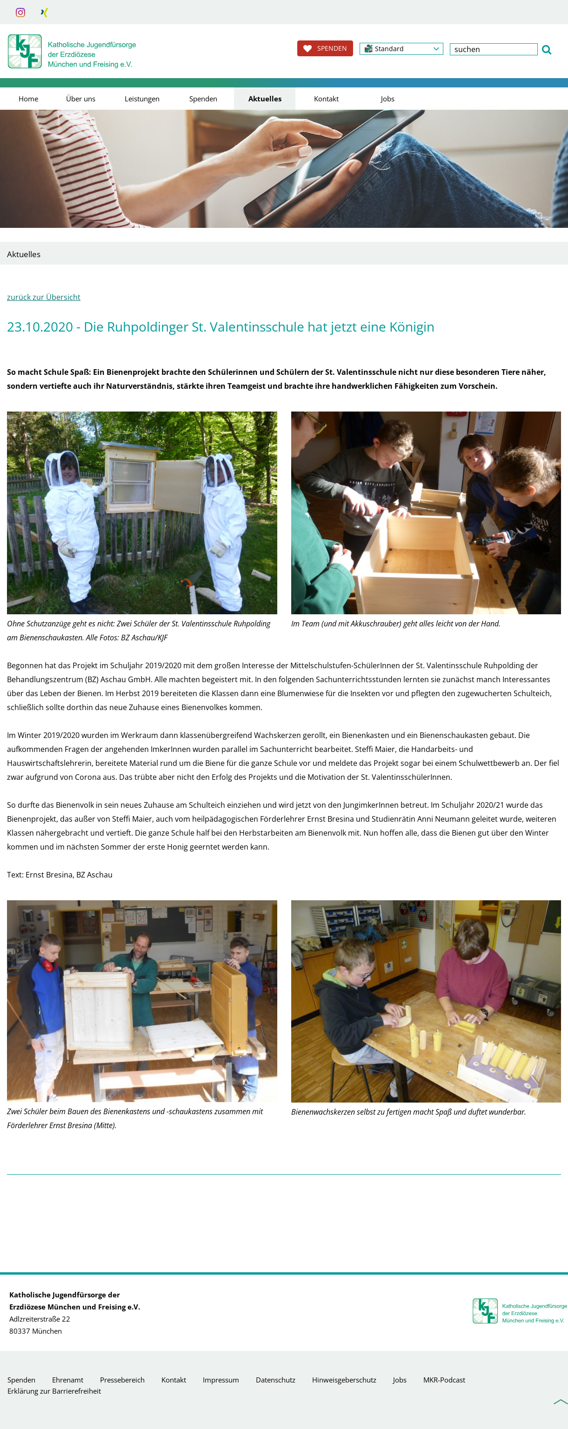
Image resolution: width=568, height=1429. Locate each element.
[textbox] (494, 49)
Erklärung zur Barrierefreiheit (54, 1391)
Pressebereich (122, 1379)
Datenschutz (275, 1379)
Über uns (80, 98)
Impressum (221, 1379)
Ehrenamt (67, 1379)
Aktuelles (264, 98)
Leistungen (142, 98)
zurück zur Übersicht (43, 297)
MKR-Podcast (444, 1379)
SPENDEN (325, 48)
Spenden (203, 98)
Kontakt (326, 98)
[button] (401, 49)
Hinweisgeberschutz (344, 1379)
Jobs (387, 98)
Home (28, 98)
